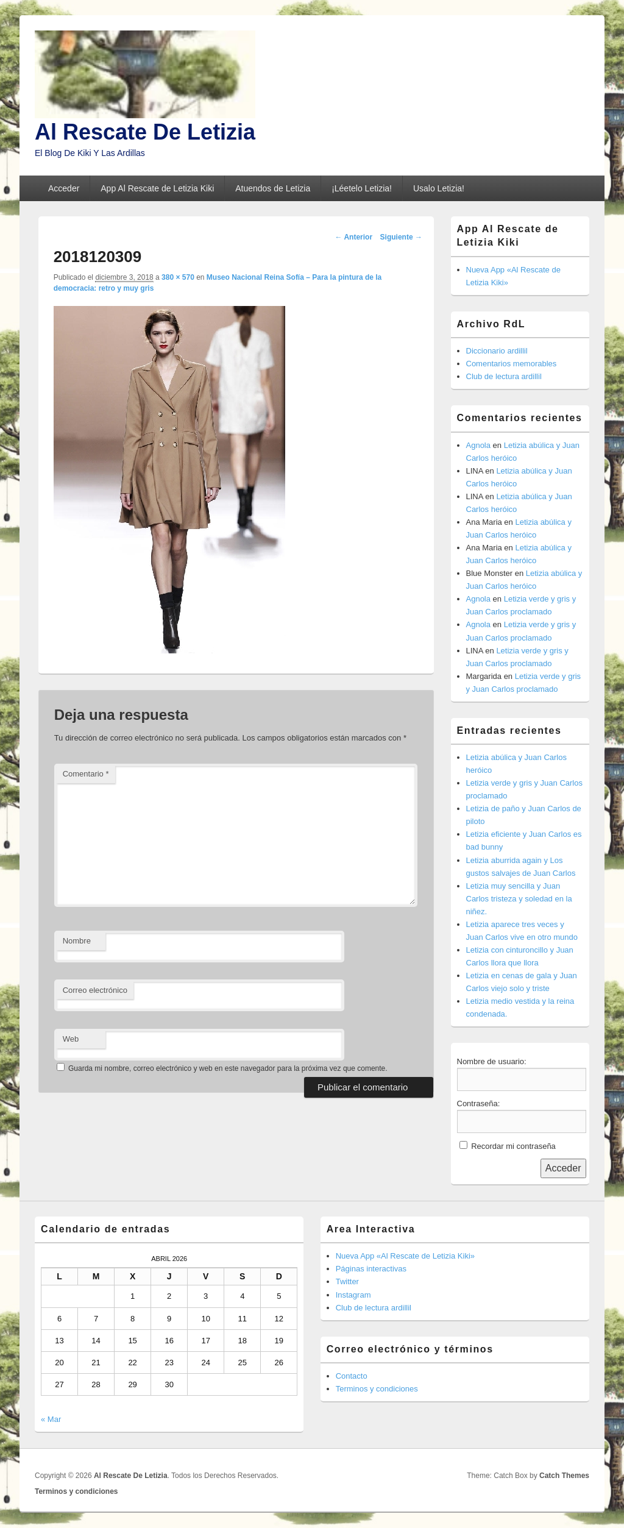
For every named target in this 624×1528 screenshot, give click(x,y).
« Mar (51, 1419)
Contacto (351, 1376)
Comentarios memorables (511, 363)
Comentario (86, 773)
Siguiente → (401, 237)
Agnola (478, 445)
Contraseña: (478, 1103)
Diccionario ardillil (497, 350)
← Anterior (354, 237)
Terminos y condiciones (377, 1388)
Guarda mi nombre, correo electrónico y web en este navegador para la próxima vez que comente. (228, 1068)
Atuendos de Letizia (272, 188)
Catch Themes (564, 1475)
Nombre (77, 940)
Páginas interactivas (371, 1268)
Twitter (347, 1281)
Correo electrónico (95, 990)
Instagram (353, 1294)
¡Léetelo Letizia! (362, 188)
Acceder (63, 188)
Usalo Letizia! (438, 188)
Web (71, 1038)
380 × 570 (177, 277)
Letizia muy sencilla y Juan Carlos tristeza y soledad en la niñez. (519, 898)
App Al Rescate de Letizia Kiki (157, 188)
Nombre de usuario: (491, 1061)
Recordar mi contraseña (513, 1146)
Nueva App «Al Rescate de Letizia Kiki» (405, 1255)
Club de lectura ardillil (504, 376)
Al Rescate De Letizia (145, 131)
